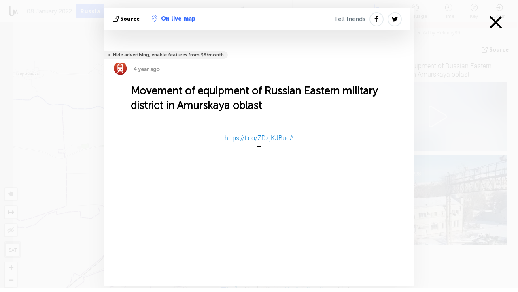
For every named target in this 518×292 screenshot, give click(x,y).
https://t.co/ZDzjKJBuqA (259, 137)
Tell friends (349, 19)
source (127, 19)
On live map (173, 18)
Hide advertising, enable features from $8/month (168, 55)
